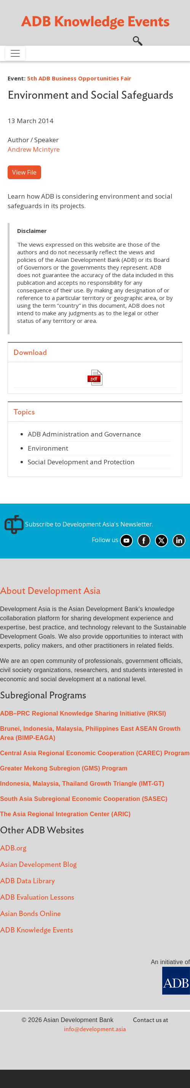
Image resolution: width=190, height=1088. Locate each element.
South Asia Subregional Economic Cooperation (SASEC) (84, 799)
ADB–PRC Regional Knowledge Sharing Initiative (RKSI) (83, 713)
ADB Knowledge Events (36, 930)
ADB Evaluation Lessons (37, 897)
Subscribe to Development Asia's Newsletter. (79, 524)
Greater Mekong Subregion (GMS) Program (64, 768)
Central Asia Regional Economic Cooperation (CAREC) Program (95, 753)
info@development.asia (95, 1029)
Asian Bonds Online (30, 914)
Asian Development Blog (38, 864)
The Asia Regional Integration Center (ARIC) (65, 814)
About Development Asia (50, 591)
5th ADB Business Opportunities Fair (79, 78)
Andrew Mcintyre (34, 149)
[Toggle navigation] (15, 53)
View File (24, 172)
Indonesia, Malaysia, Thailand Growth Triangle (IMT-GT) (82, 783)
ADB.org (13, 848)
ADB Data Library (27, 881)
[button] (137, 40)
